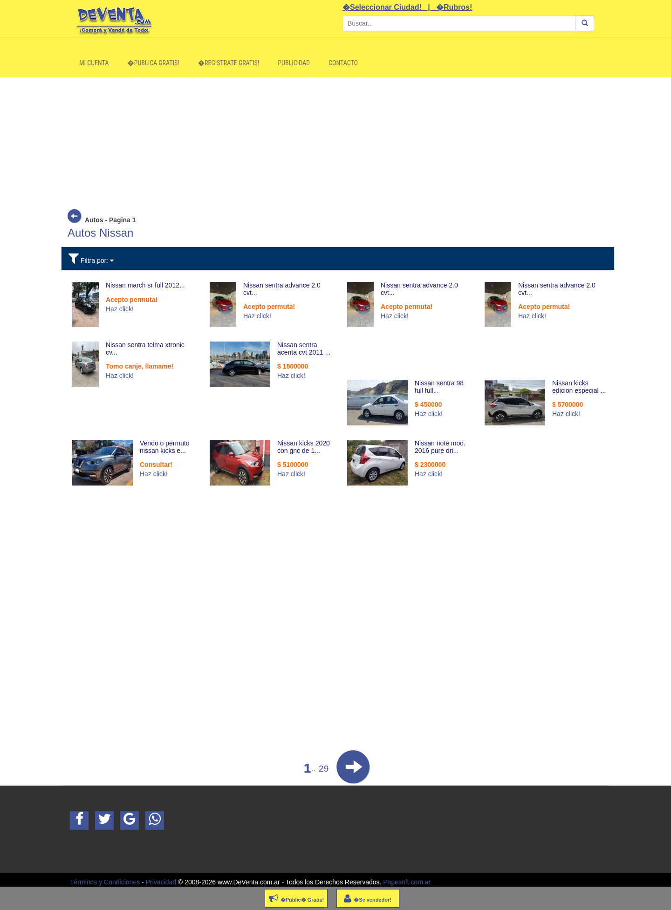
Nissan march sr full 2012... (145, 285)
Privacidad (161, 882)
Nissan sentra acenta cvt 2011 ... (303, 348)
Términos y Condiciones (105, 882)
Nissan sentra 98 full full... (439, 386)
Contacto (343, 63)
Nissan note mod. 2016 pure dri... (440, 446)
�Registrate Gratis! (229, 63)
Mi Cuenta (94, 63)
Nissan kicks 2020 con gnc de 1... (303, 446)
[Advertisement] (335, 142)
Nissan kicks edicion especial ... (579, 386)
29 (324, 768)
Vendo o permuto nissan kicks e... (165, 446)
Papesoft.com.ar (407, 882)
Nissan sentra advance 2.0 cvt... (282, 288)
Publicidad (294, 63)
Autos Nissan (100, 232)
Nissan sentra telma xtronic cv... (145, 348)
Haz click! (120, 309)
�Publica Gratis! (153, 63)
